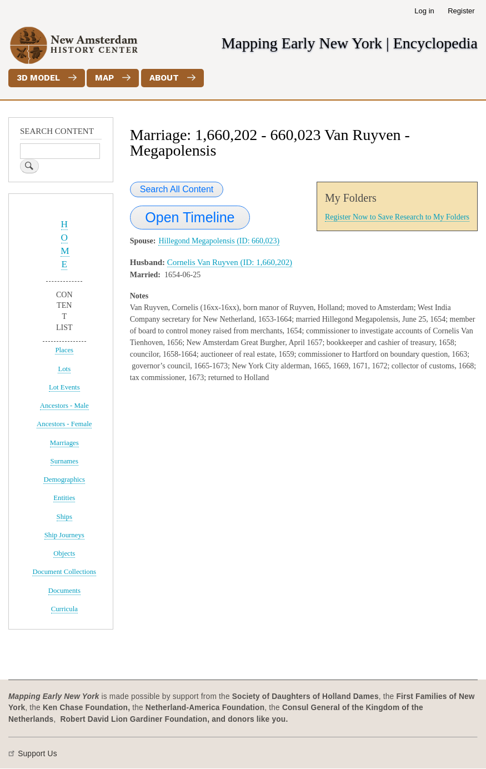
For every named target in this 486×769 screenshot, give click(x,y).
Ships (64, 517)
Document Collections (64, 572)
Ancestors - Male (64, 406)
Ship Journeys (64, 535)
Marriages (64, 443)
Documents (64, 591)
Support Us (37, 754)
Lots (64, 369)
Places (64, 350)
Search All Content (177, 189)
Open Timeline (189, 217)
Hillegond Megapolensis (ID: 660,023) (218, 241)
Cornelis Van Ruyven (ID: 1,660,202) (229, 262)
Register (461, 11)
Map (104, 78)
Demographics (64, 479)
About (164, 78)
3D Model (38, 78)
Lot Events (64, 387)
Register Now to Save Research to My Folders (397, 217)
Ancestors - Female (64, 424)
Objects (64, 553)
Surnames (64, 461)
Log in (424, 11)
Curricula (64, 609)
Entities (64, 498)
